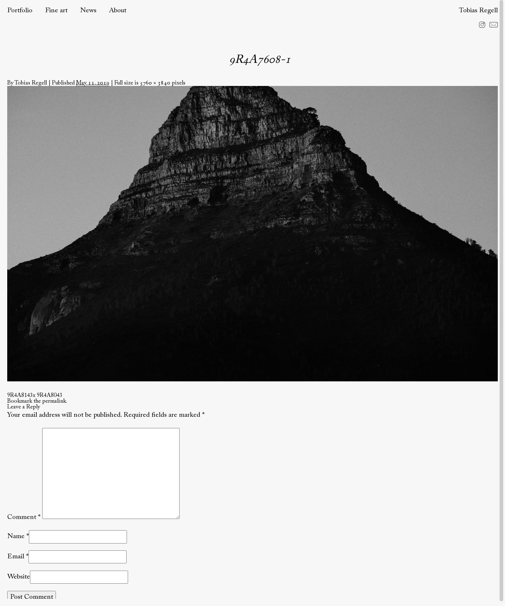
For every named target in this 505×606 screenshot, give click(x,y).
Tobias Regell (478, 10)
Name (16, 536)
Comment (23, 517)
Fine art (56, 10)
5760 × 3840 (155, 83)
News (88, 10)
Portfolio (19, 10)
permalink (54, 401)
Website (18, 576)
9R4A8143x (21, 395)
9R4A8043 (49, 395)
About (117, 10)
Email (15, 556)
